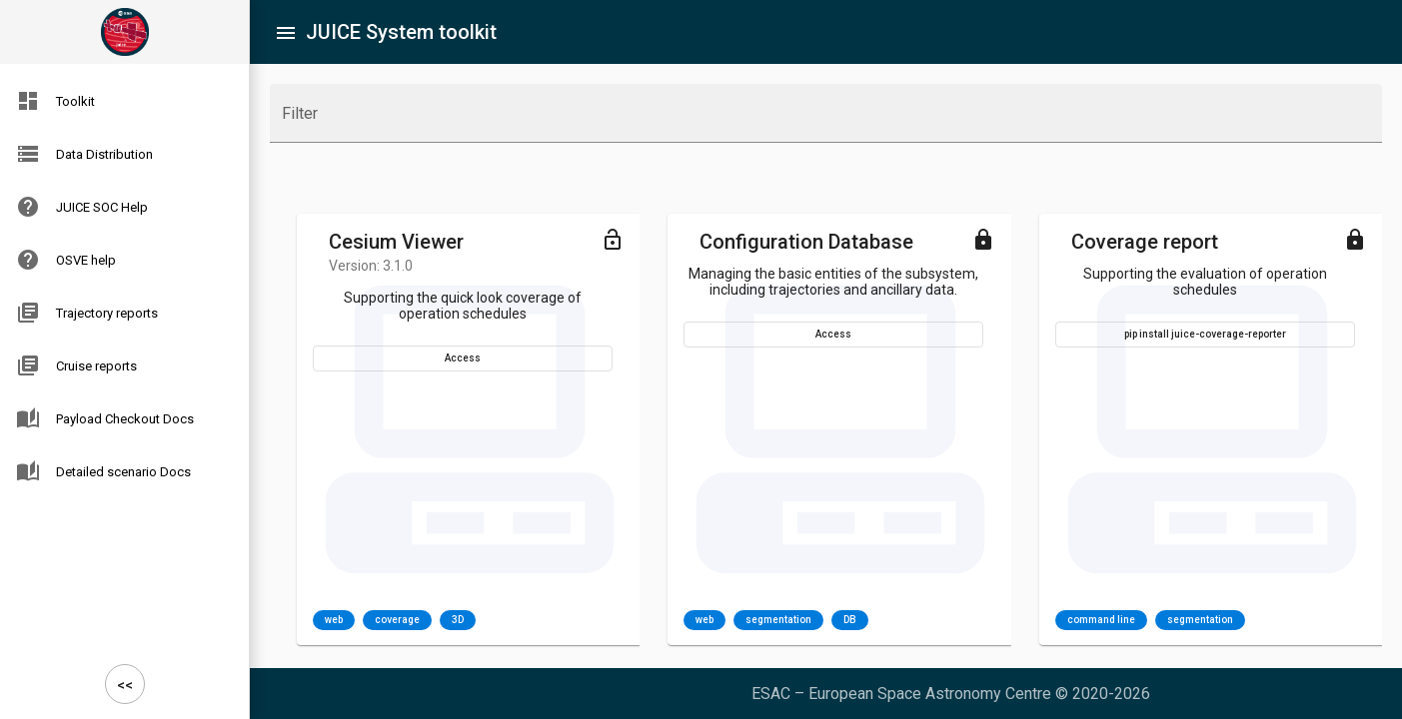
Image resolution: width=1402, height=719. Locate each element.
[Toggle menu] (613, 239)
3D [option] (458, 620)
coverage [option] (397, 620)
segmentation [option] (778, 620)
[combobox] (826, 122)
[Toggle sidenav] (286, 32)
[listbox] (394, 620)
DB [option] (849, 620)
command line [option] (1101, 620)
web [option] (334, 620)
